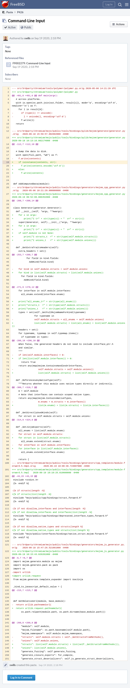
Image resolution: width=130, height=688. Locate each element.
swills (27, 38)
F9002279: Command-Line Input (31, 63)
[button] (126, 4)
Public (28, 27)
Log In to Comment (21, 677)
